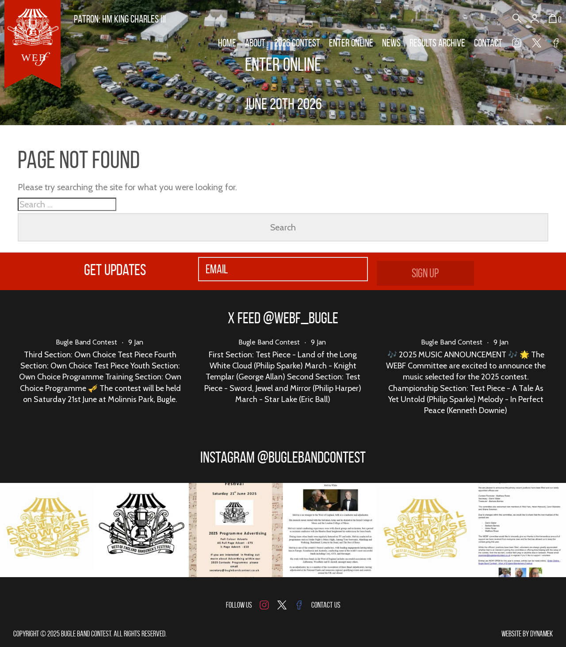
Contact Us (325, 605)
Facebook (556, 44)
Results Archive (437, 42)
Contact (488, 42)
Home (227, 42)
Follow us (239, 605)
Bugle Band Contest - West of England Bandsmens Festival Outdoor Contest (32, 44)
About (255, 42)
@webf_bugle (300, 317)
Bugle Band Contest (86, 342)
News (391, 42)
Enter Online (351, 42)
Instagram (516, 44)
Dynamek (541, 633)
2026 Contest (297, 42)
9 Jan (135, 342)
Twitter (536, 44)
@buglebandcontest (311, 457)
